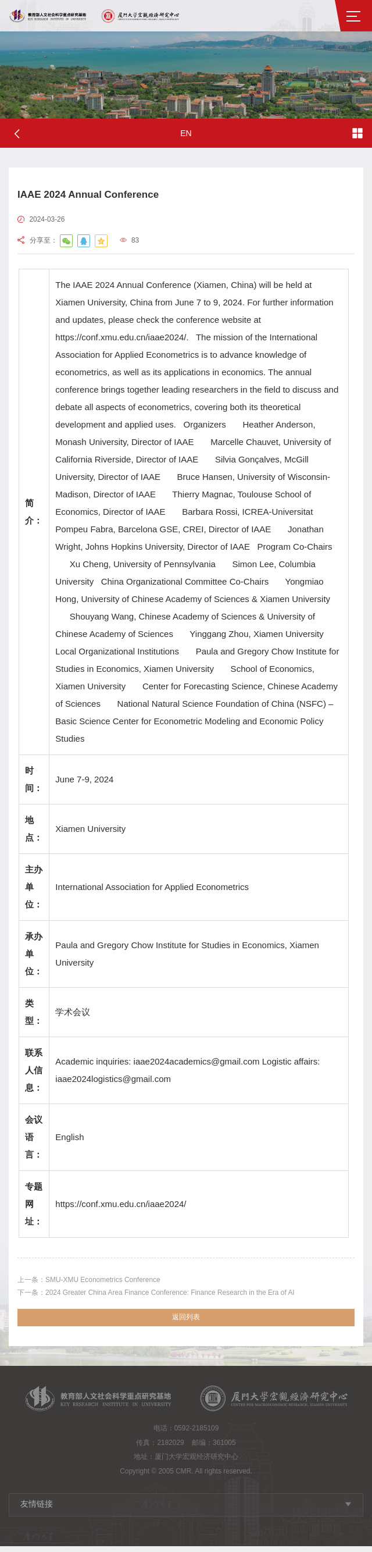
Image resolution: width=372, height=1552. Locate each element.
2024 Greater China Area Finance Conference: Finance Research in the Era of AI (175, 1295)
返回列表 (186, 1322)
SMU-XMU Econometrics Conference (99, 1280)
